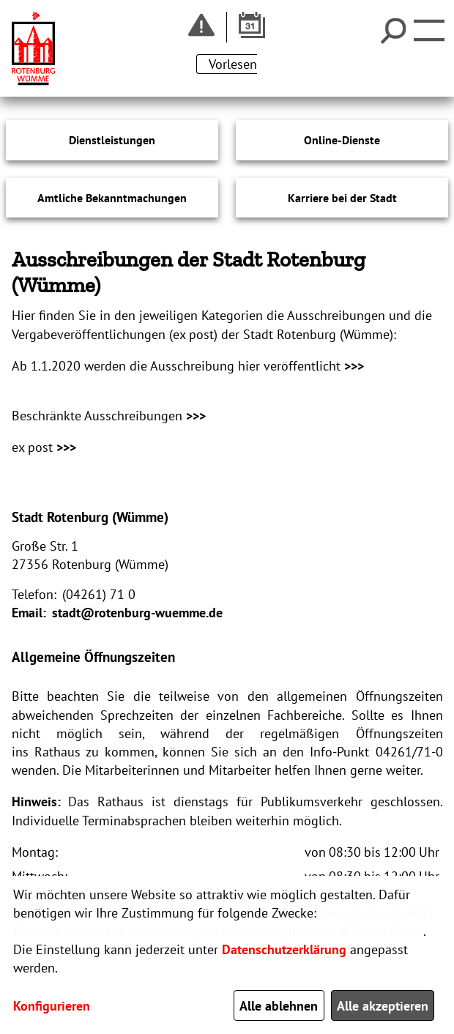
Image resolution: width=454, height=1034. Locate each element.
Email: (29, 612)
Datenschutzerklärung (284, 949)
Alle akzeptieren (382, 1005)
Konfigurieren (51, 1005)
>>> (354, 365)
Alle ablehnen (278, 1005)
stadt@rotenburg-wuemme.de (137, 612)
